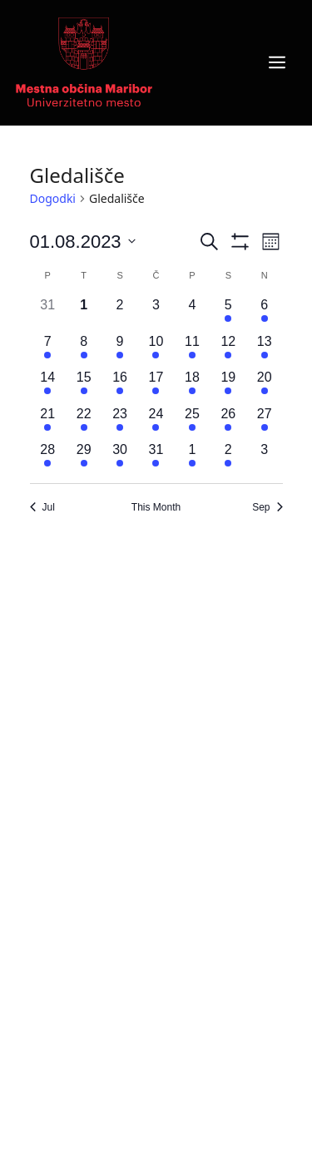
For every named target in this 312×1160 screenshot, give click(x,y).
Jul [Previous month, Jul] (42, 507)
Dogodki (53, 198)
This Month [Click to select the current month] (156, 507)
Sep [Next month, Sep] (267, 507)
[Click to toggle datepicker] (83, 241)
